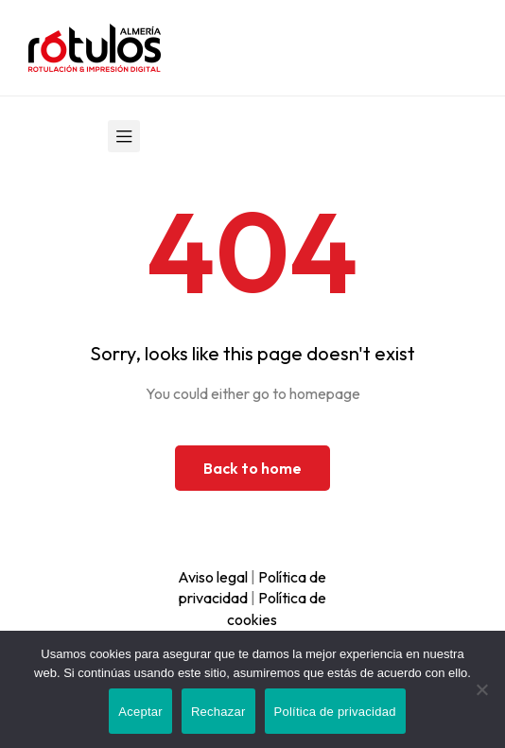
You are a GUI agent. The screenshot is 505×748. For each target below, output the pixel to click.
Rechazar (218, 712)
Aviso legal (213, 576)
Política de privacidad (335, 712)
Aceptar (140, 712)
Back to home (252, 468)
